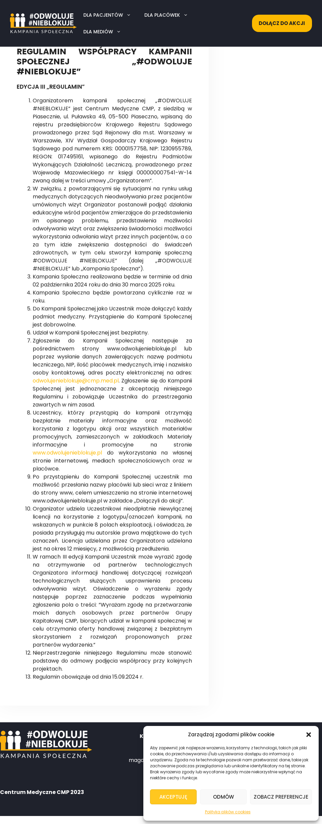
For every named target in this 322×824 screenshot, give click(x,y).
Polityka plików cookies (228, 812)
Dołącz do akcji (282, 23)
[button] (308, 734)
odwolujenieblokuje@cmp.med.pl (76, 380)
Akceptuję (173, 796)
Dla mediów (105, 31)
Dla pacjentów (110, 15)
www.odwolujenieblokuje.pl (67, 453)
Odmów (223, 796)
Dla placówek (169, 15)
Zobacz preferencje (281, 796)
